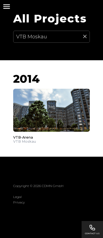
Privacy (19, 202)
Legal (17, 197)
